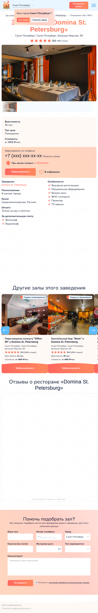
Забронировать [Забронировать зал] (20, 171)
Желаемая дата (44, 544)
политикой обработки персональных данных (69, 582)
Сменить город (40, 20)
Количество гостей (18, 544)
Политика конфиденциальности (16, 608)
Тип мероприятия (74, 544)
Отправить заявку (79, 5)
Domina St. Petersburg (14, 184)
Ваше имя (13, 532)
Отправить (20, 582)
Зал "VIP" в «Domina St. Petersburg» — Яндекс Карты (49, 499)
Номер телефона (45, 532)
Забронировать (25, 368)
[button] (5, 72)
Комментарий (15, 556)
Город (68, 532)
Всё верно (23, 20)
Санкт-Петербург (21, 5)
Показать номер (51, 156)
